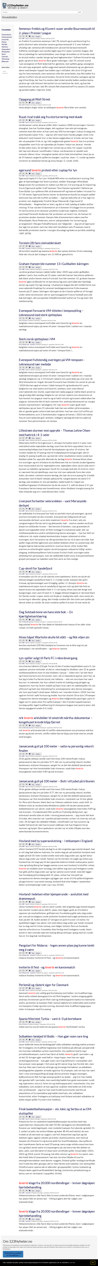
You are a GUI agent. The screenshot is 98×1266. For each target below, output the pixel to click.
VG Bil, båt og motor (28, 622)
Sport (4, 54)
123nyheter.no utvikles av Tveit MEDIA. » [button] (13, 1254)
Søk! (79, 12)
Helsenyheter (7, 37)
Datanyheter (6, 35)
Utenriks (5, 56)
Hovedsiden (6, 30)
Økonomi (5, 61)
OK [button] (93, 1262)
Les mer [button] (72, 1262)
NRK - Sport (25, 38)
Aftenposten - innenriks (28, 344)
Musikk (4, 44)
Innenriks (5, 39)
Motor (4, 42)
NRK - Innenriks (26, 248)
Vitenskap (5, 59)
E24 (23, 105)
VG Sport (24, 320)
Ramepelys (6, 52)
